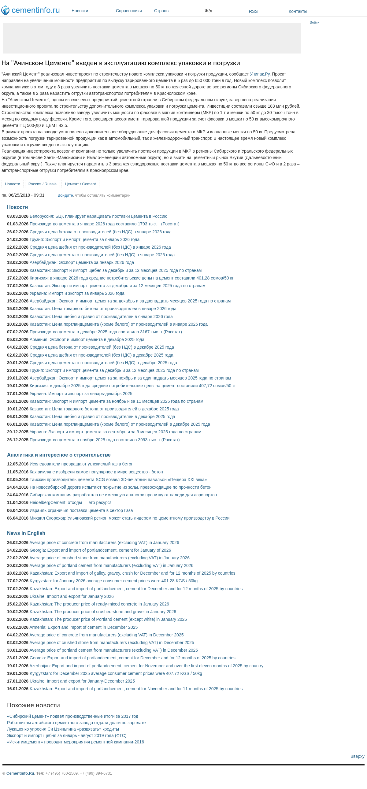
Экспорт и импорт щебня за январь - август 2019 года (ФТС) (66, 735)
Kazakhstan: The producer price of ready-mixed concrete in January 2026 (99, 604)
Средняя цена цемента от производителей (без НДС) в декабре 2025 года (103, 362)
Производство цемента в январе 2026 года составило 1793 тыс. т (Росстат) (105, 223)
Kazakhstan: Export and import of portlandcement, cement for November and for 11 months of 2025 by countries (136, 688)
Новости (92, 11)
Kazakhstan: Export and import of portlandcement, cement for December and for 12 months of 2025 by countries (136, 588)
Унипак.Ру (259, 74)
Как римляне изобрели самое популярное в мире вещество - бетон (96, 471)
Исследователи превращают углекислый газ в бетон (82, 463)
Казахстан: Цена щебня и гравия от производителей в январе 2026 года (101, 316)
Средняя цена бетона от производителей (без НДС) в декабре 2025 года (102, 347)
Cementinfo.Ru (20, 773)
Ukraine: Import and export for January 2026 (72, 596)
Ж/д (208, 11)
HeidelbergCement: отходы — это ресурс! (70, 502)
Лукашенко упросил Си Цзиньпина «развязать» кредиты (63, 729)
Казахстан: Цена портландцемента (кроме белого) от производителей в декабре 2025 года (120, 424)
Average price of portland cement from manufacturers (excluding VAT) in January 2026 (111, 565)
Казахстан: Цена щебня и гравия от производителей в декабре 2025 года (102, 416)
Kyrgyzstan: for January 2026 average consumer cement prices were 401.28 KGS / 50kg (114, 580)
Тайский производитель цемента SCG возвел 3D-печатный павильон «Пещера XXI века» (118, 479)
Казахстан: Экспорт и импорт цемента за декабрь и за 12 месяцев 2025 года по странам (118, 285)
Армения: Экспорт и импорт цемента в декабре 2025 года (87, 339)
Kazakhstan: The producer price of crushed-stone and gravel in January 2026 (103, 611)
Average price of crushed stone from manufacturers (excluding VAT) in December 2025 (111, 642)
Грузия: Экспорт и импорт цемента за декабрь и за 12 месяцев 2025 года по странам (114, 370)
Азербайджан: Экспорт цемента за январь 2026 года (82, 262)
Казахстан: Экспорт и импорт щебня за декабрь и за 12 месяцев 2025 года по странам (116, 270)
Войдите (65, 195)
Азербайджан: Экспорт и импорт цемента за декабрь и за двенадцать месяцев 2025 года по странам (130, 300)
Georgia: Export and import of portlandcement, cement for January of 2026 (100, 550)
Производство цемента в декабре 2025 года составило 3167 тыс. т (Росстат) (106, 331)
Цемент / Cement (80, 184)
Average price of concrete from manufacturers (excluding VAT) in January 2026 (104, 542)
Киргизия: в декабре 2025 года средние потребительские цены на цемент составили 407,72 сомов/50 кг (133, 385)
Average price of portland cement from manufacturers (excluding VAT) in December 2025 (113, 650)
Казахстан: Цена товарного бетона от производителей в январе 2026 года (103, 308)
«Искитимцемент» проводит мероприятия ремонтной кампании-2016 (75, 741)
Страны (178, 11)
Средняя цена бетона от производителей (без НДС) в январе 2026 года (101, 231)
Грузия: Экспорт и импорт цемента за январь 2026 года (84, 239)
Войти (314, 22)
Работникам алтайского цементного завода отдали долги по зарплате (76, 722)
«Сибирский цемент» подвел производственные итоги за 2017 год (72, 716)
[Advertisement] (152, 38)
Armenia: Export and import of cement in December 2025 (83, 627)
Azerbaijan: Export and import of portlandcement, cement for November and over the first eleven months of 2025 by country (146, 665)
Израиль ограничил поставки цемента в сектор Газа (81, 510)
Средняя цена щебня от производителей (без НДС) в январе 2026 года (100, 247)
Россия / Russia (42, 184)
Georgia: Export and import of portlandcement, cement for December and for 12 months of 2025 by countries (132, 657)
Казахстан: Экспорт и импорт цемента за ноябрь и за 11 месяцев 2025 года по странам (116, 401)
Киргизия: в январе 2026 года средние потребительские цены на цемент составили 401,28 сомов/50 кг (132, 278)
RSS (253, 11)
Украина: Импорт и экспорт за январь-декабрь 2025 (81, 393)
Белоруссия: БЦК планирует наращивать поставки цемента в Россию (98, 216)
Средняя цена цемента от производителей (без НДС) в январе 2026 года (102, 254)
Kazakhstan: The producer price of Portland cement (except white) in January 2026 (108, 619)
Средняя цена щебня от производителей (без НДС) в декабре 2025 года (101, 355)
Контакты (298, 11)
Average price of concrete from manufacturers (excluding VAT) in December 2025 (106, 634)
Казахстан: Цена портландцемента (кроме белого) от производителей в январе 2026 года (119, 324)
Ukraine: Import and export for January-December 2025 (82, 681)
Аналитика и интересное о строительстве (59, 454)
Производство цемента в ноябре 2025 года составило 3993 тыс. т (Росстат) (105, 439)
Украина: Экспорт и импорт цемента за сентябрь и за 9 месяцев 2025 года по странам (115, 431)
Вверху (357, 756)
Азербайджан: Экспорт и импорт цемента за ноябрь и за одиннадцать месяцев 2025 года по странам (130, 378)
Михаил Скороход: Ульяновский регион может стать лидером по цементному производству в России (130, 518)
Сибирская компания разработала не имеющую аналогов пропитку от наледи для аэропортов (123, 494)
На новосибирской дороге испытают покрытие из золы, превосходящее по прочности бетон (121, 487)
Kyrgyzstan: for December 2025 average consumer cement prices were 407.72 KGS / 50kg (116, 673)
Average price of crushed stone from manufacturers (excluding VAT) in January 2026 (109, 557)
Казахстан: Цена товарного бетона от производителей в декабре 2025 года (104, 408)
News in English (26, 533)
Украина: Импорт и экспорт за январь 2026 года (77, 293)
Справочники (133, 11)
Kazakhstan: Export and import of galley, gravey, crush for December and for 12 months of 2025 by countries (132, 573)
